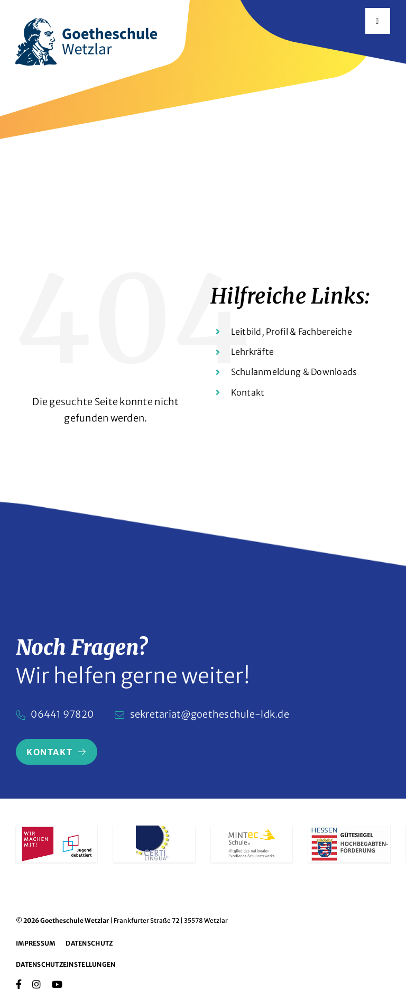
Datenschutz (89, 943)
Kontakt (248, 392)
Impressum (35, 943)
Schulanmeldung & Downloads (294, 371)
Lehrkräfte (252, 351)
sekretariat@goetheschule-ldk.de (209, 714)
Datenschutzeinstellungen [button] (65, 964)
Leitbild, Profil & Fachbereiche (291, 331)
